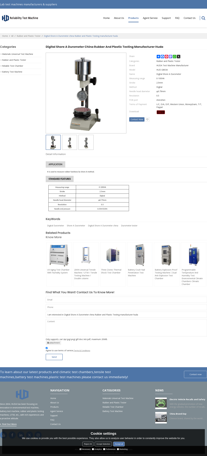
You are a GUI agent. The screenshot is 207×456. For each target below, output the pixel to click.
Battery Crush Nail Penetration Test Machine (136, 272)
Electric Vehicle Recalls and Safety (187, 399)
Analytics (97, 449)
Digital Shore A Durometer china (103, 225)
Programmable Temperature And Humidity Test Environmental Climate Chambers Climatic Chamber (192, 276)
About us (119, 18)
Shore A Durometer (76, 225)
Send (54, 357)
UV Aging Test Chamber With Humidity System (58, 271)
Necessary (85, 449)
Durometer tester (129, 225)
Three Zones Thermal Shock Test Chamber (111, 271)
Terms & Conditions (82, 350)
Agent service (150, 18)
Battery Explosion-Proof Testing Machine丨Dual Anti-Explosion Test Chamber (166, 274)
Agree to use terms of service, (68, 349)
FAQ (177, 18)
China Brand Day (178, 413)
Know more (54, 237)
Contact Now (137, 119)
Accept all (119, 444)
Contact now (196, 374)
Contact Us (189, 18)
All (12, 36)
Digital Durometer (55, 225)
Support (166, 18)
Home (106, 18)
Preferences (109, 449)
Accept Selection (103, 444)
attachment (53, 343)
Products (133, 19)
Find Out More (9, 424)
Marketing (122, 449)
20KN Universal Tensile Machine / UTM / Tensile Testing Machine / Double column (85, 274)
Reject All (88, 444)
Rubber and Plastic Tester (29, 36)
